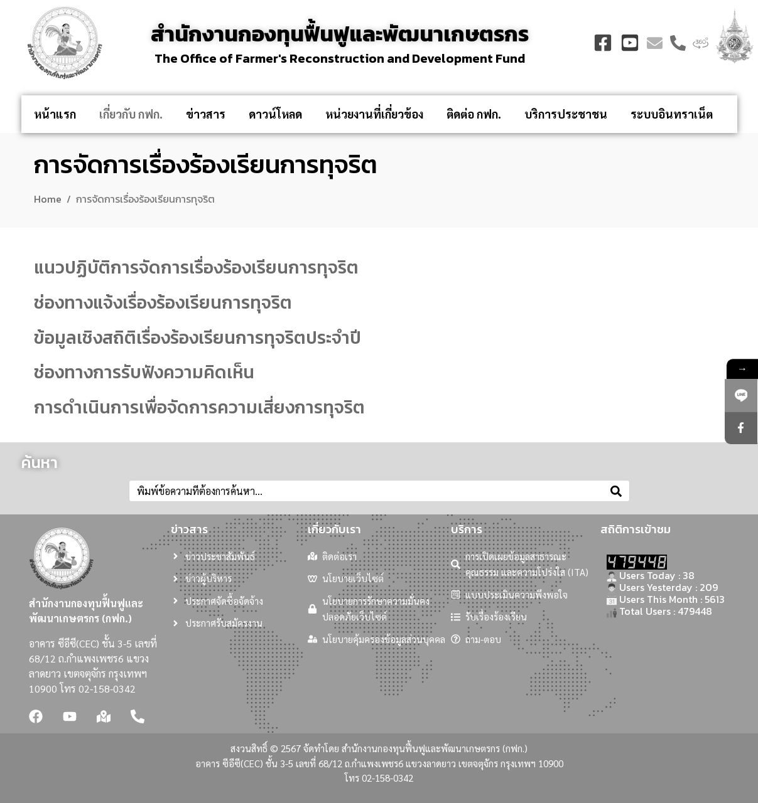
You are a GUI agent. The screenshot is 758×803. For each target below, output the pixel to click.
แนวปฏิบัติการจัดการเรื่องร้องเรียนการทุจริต (196, 267)
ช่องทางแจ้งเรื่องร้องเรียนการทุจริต (163, 302)
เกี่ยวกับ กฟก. (131, 114)
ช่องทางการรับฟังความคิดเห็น (144, 372)
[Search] (616, 491)
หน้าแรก (55, 114)
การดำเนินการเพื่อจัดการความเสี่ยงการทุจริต (199, 407)
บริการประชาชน (565, 114)
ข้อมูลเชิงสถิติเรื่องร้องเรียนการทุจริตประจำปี (197, 337)
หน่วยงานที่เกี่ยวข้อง (374, 114)
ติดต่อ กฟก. (474, 114)
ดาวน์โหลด (275, 114)
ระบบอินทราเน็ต (672, 114)
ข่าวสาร (205, 114)
